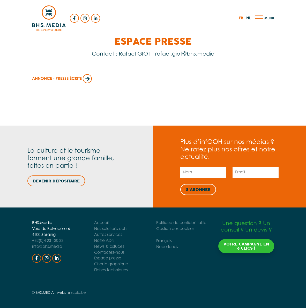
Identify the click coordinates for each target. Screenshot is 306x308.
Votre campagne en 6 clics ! (246, 246)
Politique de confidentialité (181, 222)
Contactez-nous (109, 252)
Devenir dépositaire (56, 181)
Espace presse (107, 258)
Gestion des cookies (175, 228)
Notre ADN (104, 240)
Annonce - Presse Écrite (62, 78)
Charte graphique (111, 263)
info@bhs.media (47, 246)
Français (164, 240)
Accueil (101, 222)
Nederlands (167, 246)
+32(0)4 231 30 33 (47, 240)
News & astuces (109, 246)
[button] (259, 18)
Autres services (108, 234)
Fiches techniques (110, 269)
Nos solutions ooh (110, 228)
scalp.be (78, 292)
